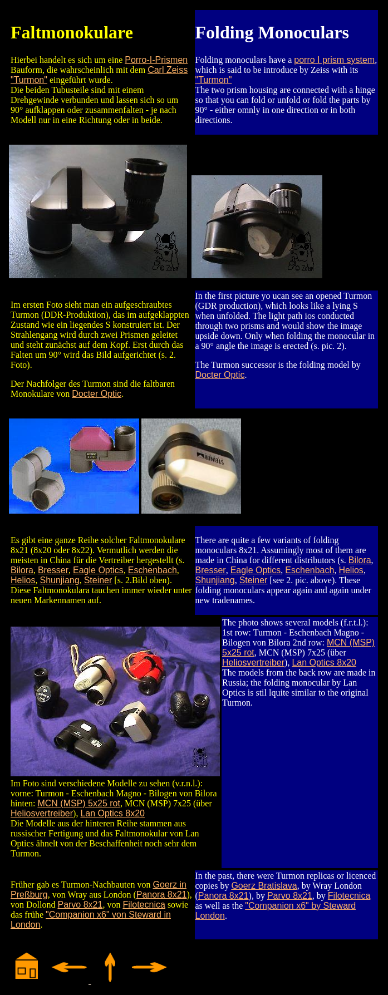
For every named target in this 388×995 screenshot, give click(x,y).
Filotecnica (143, 904)
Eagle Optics (98, 570)
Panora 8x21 (161, 894)
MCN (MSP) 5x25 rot (78, 803)
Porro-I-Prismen (156, 60)
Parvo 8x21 (79, 904)
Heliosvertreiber (42, 813)
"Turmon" (213, 80)
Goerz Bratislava (264, 885)
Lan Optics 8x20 (112, 813)
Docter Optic (96, 393)
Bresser (53, 570)
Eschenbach (152, 570)
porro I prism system (334, 60)
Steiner (98, 580)
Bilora (22, 570)
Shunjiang (59, 580)
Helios (23, 580)
